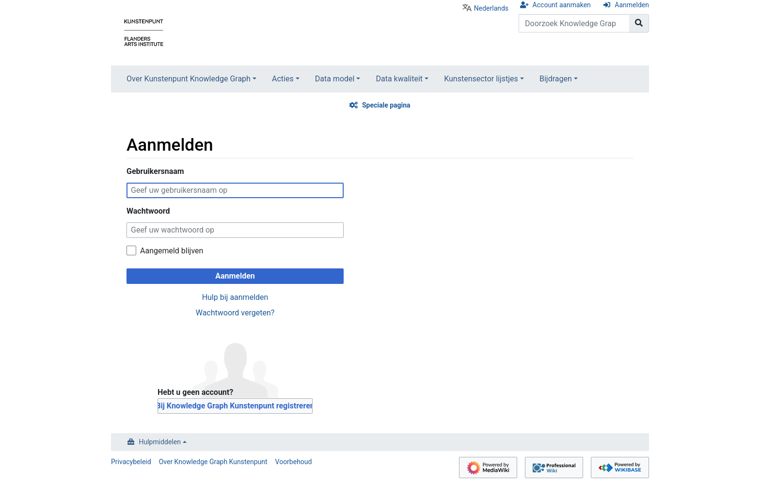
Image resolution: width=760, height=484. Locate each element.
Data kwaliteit (399, 78)
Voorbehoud (293, 462)
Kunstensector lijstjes (481, 78)
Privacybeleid (131, 462)
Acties (283, 78)
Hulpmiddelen (160, 442)
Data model (335, 78)
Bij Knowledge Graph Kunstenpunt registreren (235, 405)
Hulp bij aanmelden (235, 297)
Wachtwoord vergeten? (235, 312)
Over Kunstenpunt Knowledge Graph (189, 78)
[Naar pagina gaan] (639, 23)
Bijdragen (555, 78)
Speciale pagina (386, 105)
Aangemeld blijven (171, 250)
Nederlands (491, 8)
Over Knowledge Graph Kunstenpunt (213, 462)
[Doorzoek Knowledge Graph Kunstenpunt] (574, 23)
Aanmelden (632, 5)
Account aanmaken (562, 5)
